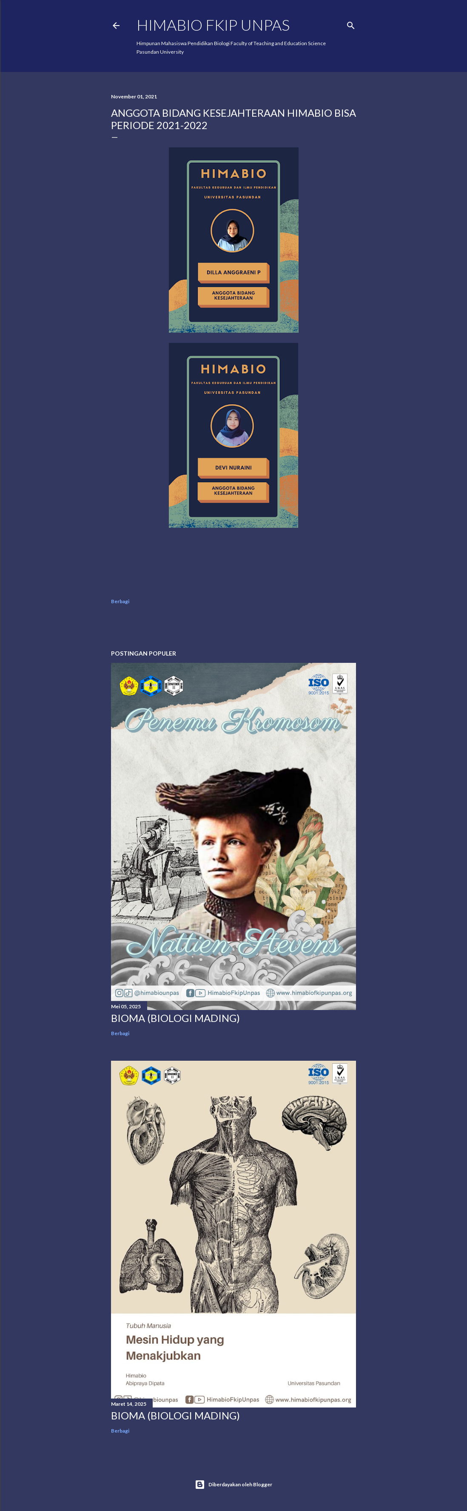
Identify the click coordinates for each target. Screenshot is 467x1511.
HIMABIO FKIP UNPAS (213, 24)
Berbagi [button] (120, 601)
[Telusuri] (351, 23)
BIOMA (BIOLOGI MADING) (175, 1018)
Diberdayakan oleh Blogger (233, 1484)
